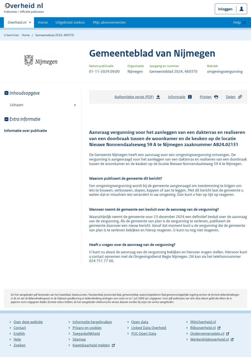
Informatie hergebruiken (92, 322)
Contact (20, 327)
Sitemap (79, 339)
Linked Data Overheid (148, 327)
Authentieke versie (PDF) (138, 98)
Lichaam (16, 104)
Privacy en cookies (87, 327)
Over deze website (28, 322)
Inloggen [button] (225, 9)
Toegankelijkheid (86, 333)
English (19, 333)
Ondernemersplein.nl (207, 333)
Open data (139, 322)
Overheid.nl (17, 24)
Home (43, 22)
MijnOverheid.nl (203, 322)
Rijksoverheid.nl (203, 327)
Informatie (180, 96)
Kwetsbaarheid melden (91, 345)
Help (17, 339)
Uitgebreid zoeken (70, 22)
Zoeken (20, 345)
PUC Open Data (143, 333)
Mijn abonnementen (109, 22)
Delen (234, 96)
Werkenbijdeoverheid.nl (209, 339)
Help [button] (237, 22)
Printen (209, 96)
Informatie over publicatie (25, 130)
